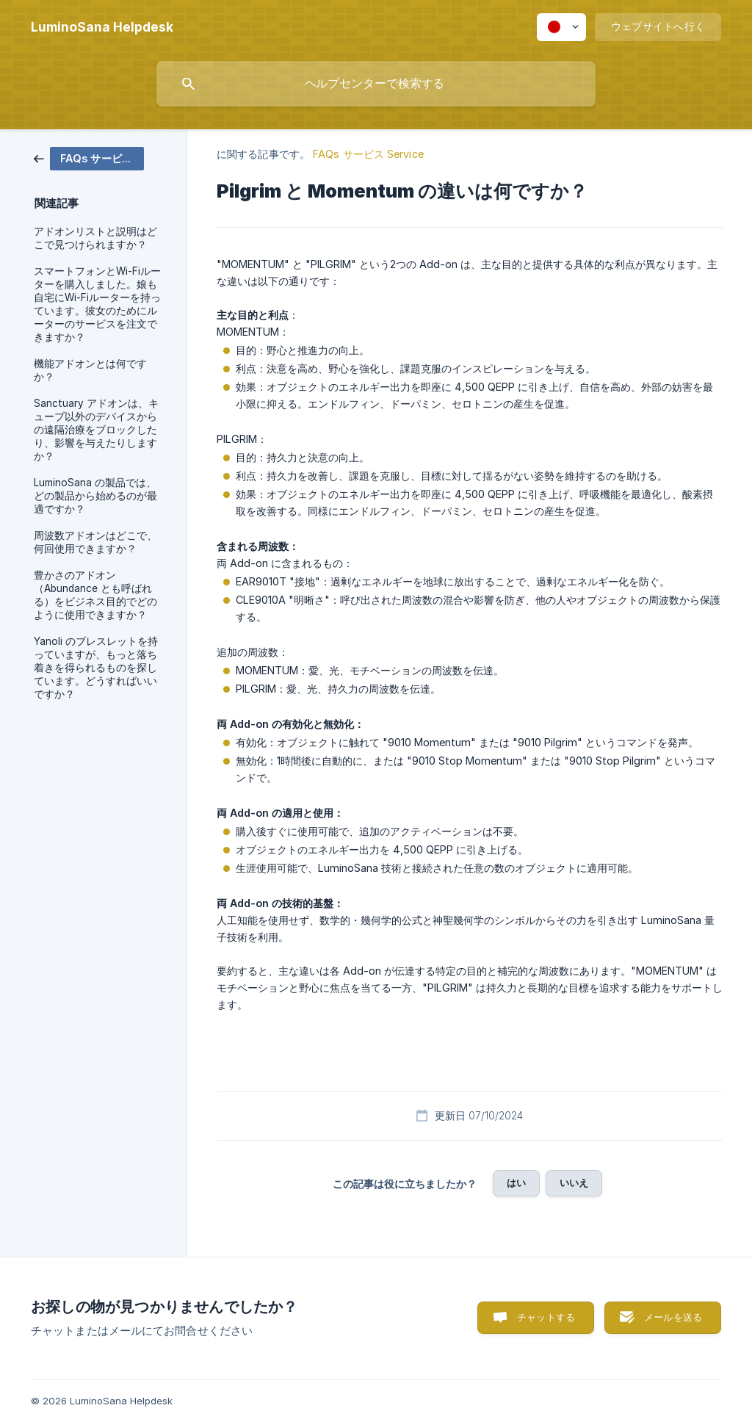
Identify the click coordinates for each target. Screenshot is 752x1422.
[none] (102, 27)
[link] (89, 158)
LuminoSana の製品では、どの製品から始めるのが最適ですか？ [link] (95, 496)
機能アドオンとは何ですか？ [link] (90, 370)
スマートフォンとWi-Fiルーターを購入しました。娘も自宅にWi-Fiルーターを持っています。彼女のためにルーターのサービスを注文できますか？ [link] (97, 304)
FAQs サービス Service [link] (368, 154)
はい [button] (516, 1182)
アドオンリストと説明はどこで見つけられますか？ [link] (95, 237)
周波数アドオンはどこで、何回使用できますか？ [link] (95, 542)
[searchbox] (376, 84)
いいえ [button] (574, 1182)
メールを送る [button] (673, 1317)
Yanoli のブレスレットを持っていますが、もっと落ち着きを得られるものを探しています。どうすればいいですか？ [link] (96, 667)
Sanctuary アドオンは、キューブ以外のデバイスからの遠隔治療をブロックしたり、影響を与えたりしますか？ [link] (96, 429)
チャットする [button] (546, 1317)
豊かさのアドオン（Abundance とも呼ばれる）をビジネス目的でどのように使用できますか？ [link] (95, 595)
